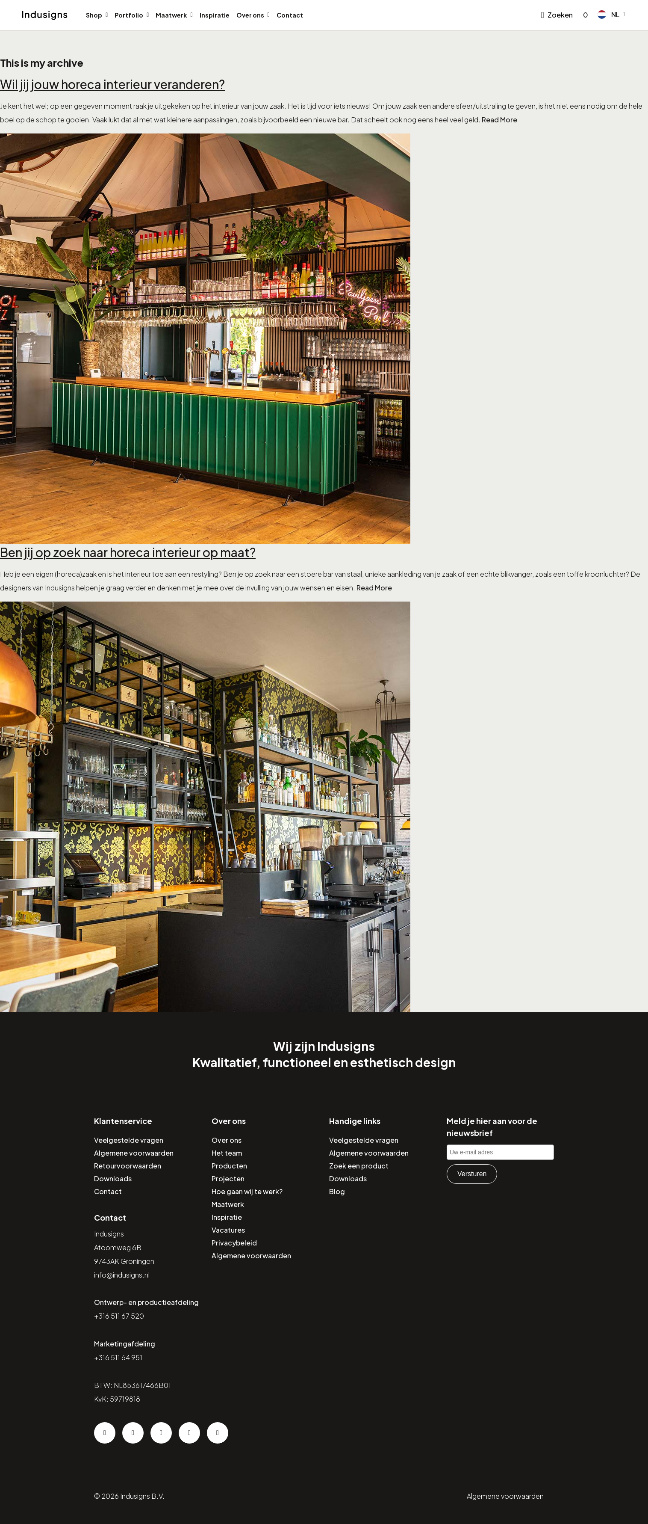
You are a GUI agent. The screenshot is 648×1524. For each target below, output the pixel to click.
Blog (337, 1191)
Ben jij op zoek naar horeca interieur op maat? (128, 552)
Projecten (228, 1178)
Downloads (113, 1178)
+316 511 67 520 (119, 1315)
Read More (499, 119)
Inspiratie (215, 15)
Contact (290, 15)
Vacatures (228, 1229)
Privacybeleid (234, 1242)
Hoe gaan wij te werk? (247, 1191)
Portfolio (129, 15)
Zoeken (560, 14)
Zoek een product (359, 1165)
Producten (229, 1165)
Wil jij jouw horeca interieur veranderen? (112, 84)
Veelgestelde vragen (128, 1140)
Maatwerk (171, 15)
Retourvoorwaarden (127, 1165)
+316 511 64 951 (118, 1357)
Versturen (471, 1173)
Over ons (250, 15)
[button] (611, 14)
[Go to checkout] (584, 15)
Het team (227, 1152)
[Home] (45, 15)
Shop (94, 15)
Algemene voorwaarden (134, 1152)
